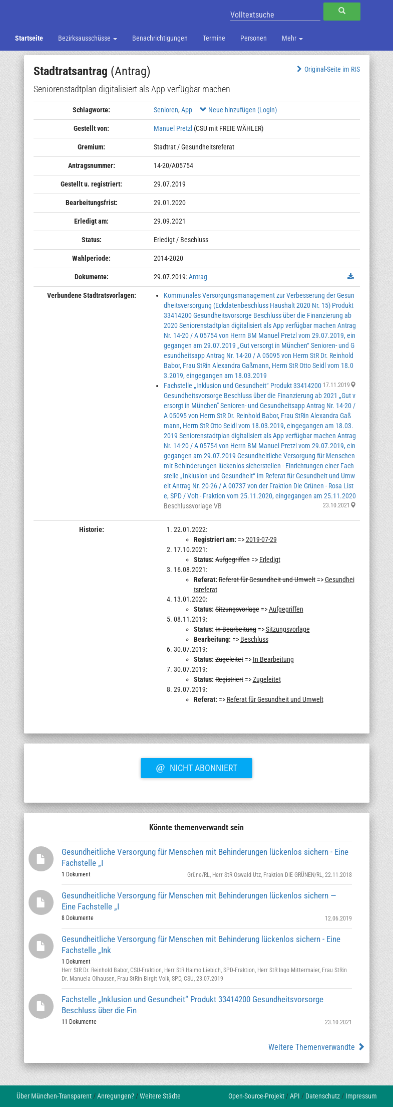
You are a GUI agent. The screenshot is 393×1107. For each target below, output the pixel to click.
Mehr (292, 38)
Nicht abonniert (196, 766)
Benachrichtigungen (160, 38)
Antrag (198, 277)
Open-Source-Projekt (256, 1096)
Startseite (29, 38)
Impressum (361, 1096)
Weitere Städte (160, 1096)
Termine (214, 38)
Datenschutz (322, 1096)
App (186, 110)
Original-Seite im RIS (327, 69)
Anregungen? (115, 1096)
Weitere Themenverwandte (316, 1047)
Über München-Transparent (54, 1096)
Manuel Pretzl (173, 128)
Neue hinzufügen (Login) (238, 110)
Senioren (166, 110)
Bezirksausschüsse (87, 38)
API (295, 1096)
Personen (253, 38)
